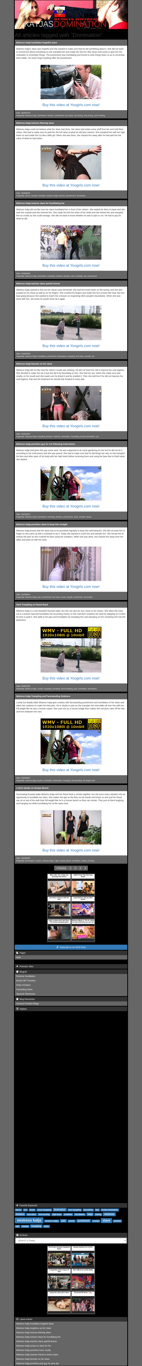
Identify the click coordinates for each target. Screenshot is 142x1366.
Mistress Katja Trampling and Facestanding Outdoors (43, 696)
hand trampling (67, 689)
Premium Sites (24, 966)
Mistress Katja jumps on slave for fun (33, 1346)
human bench (65, 861)
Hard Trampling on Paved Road (32, 604)
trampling (51, 276)
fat (93, 356)
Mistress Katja (31, 115)
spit (17, 1226)
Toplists (21, 1009)
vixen (46, 1226)
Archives (22, 1235)
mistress (59, 276)
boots (63, 597)
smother (88, 356)
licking (98, 1214)
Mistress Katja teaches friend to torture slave (37, 1354)
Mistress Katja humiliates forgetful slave (36, 42)
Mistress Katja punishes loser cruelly (33, 1350)
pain (72, 276)
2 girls (56, 861)
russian (40, 689)
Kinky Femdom (23, 985)
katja (90, 1214)
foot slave (69, 115)
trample (34, 196)
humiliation (42, 356)
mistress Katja (52, 196)
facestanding (77, 781)
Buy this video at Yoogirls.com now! (71, 105)
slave (76, 517)
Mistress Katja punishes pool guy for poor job (37, 1363)
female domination (87, 436)
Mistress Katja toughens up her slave (33, 1328)
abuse (27, 196)
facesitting (75, 436)
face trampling (74, 1210)
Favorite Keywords (26, 1205)
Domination (29, 861)
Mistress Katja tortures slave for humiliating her (40, 203)
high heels (56, 1214)
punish (40, 781)
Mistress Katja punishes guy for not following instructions (45, 444)
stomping (56, 689)
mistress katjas (51, 1221)
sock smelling (99, 115)
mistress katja (30, 781)
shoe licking (88, 115)
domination (42, 115)
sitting (84, 861)
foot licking (78, 115)
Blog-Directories (25, 999)
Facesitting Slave (24, 989)
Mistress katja (30, 689)
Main (18, 957)
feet (93, 781)
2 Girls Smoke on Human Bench (32, 788)
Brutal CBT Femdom (26, 980)
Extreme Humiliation (25, 976)
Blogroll (21, 972)
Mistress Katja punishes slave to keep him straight (41, 524)
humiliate (41, 196)
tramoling (51, 517)
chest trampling (44, 1210)
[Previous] (61, 868)
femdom (50, 115)
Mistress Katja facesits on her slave (34, 364)
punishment (59, 115)
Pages (21, 953)
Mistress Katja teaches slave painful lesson (38, 283)
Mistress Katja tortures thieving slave (35, 123)
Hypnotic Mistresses (25, 994)
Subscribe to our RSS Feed (71, 947)
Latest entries (24, 1319)
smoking (90, 861)
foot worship (44, 1214)
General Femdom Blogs (27, 1003)
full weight (87, 781)
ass (85, 276)
